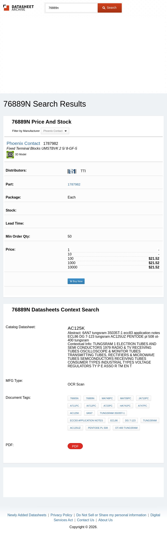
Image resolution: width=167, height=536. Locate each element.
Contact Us (85, 520)
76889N (90, 398)
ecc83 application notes (86, 420)
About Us (105, 520)
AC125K (74, 413)
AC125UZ (75, 428)
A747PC (142, 405)
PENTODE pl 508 (98, 428)
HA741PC (125, 405)
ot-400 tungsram (126, 428)
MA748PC (107, 398)
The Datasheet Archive (18, 8)
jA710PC (144, 398)
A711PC (74, 405)
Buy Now (76, 281)
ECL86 (114, 420)
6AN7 (90, 413)
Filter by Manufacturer (26, 130)
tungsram (150, 420)
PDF (75, 446)
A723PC (108, 405)
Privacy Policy (61, 515)
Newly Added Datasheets (27, 515)
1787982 (74, 184)
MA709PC (125, 398)
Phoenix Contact (24, 143)
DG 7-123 (130, 420)
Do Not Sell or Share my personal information (111, 515)
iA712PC (91, 405)
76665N (74, 398)
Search (109, 7)
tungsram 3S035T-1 (112, 413)
